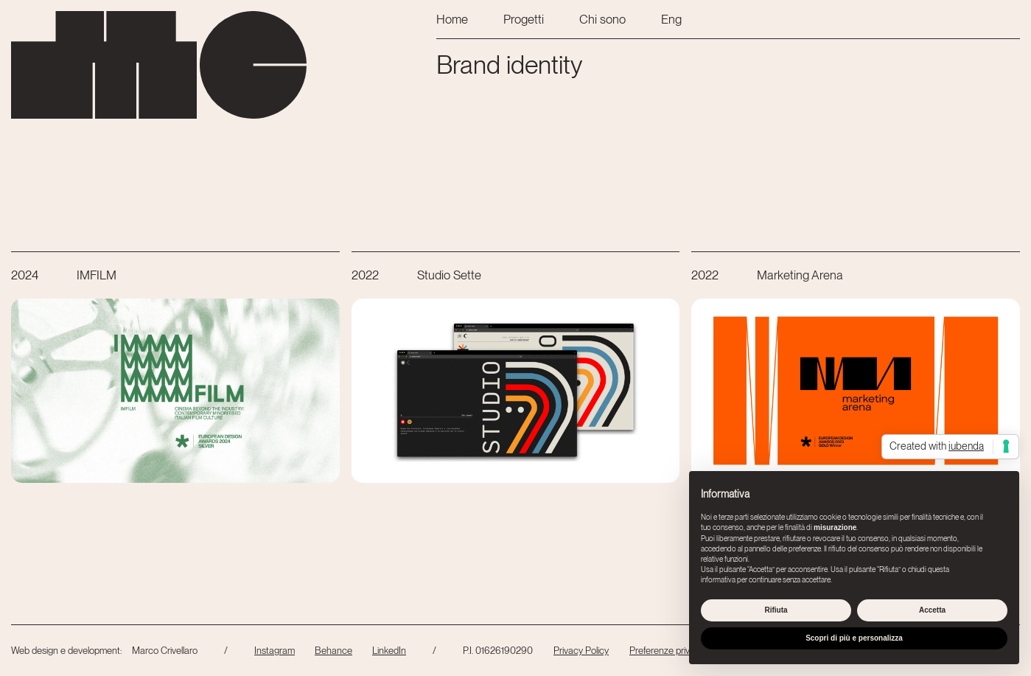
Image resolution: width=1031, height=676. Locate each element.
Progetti (523, 19)
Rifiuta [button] (775, 610)
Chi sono (602, 19)
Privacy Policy (581, 650)
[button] (1000, 494)
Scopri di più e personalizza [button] (854, 638)
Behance (333, 650)
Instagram (274, 650)
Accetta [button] (932, 610)
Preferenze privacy (667, 650)
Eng (671, 19)
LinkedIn (389, 650)
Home (452, 19)
